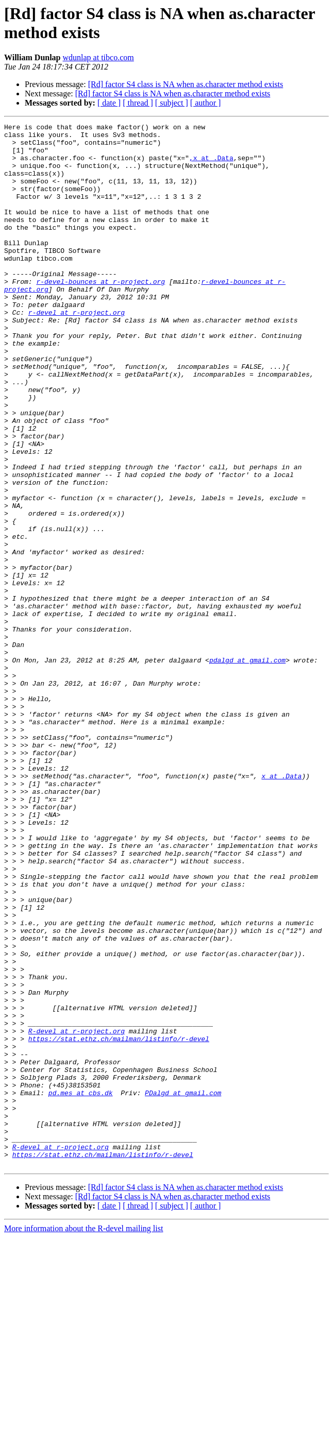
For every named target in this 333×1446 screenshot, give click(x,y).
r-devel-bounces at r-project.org (100, 313)
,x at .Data (211, 165)
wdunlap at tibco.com (98, 57)
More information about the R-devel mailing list (83, 1437)
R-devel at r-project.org (76, 1213)
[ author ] (205, 102)
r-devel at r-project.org (76, 350)
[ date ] (109, 102)
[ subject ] (171, 102)
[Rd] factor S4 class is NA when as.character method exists (186, 84)
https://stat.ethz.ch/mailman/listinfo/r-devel (118, 1222)
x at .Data (281, 907)
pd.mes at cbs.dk (80, 1287)
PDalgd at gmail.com (183, 1287)
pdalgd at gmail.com (247, 768)
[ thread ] (138, 102)
